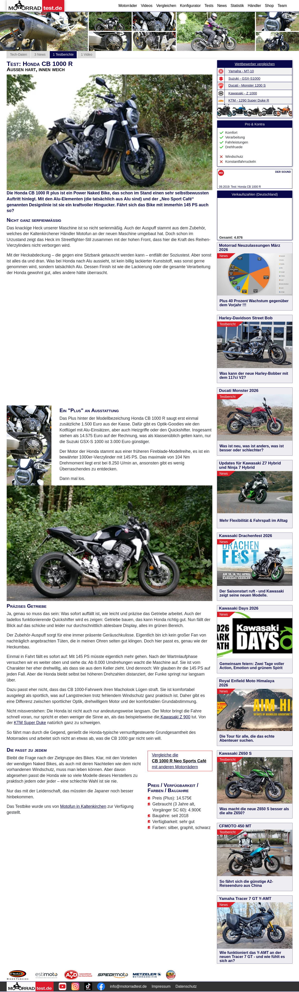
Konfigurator (190, 6)
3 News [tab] (40, 54)
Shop (269, 6)
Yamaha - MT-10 (241, 71)
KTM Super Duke (30, 722)
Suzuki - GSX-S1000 (244, 78)
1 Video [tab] (86, 54)
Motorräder (127, 6)
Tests (208, 6)
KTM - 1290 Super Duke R (249, 100)
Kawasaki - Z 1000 (243, 93)
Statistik (237, 6)
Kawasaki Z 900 (174, 717)
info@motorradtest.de (128, 986)
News (222, 6)
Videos (147, 6)
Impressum (161, 986)
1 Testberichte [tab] (63, 54)
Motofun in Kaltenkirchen (83, 806)
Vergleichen (166, 6)
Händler (254, 6)
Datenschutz (186, 986)
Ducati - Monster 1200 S (247, 85)
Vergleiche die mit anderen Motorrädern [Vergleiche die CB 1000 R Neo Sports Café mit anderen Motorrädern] (179, 761)
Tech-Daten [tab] (18, 54)
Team (282, 6)
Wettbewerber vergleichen (255, 64)
